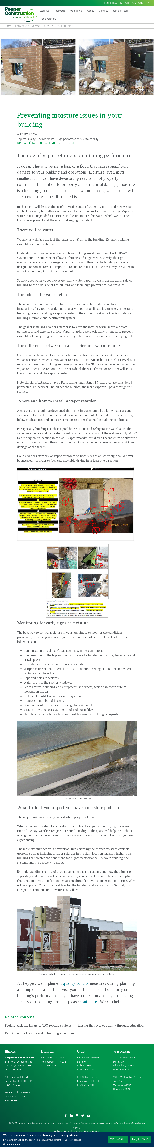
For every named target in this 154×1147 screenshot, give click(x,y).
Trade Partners (48, 18)
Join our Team (121, 10)
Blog (17, 25)
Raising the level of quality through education (111, 1025)
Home (8, 25)
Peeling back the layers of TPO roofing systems (38, 1025)
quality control (76, 983)
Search (147, 2)
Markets (44, 10)
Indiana (47, 1051)
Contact (103, 10)
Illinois (10, 1051)
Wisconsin (121, 1051)
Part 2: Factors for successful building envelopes (39, 1033)
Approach (59, 10)
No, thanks (140, 1139)
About (90, 10)
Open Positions (134, 2)
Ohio (81, 1051)
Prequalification (112, 2)
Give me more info (13, 1144)
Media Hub (76, 10)
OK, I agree (117, 1139)
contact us (89, 1001)
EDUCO (96, 1131)
